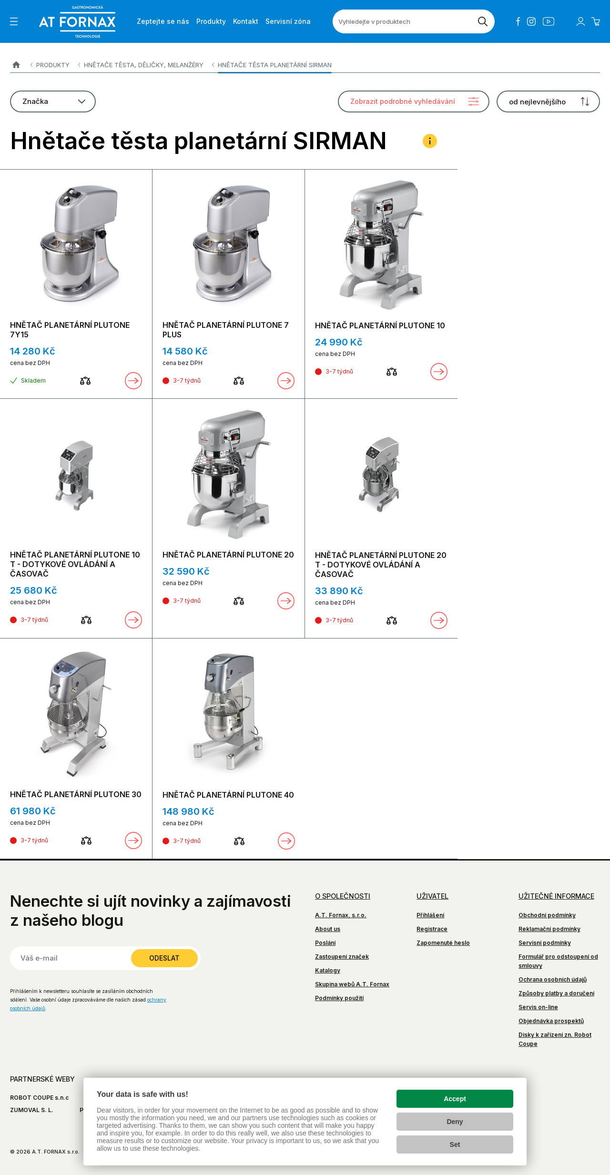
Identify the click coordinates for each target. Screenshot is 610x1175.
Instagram (531, 21)
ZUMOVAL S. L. (31, 1110)
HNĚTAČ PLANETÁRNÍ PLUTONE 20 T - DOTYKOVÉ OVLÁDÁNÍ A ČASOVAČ (381, 564)
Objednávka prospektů (551, 1020)
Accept (455, 1099)
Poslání (325, 942)
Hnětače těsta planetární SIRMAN (275, 65)
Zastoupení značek (342, 956)
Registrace (432, 928)
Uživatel (432, 896)
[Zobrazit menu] (14, 21)
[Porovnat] (85, 380)
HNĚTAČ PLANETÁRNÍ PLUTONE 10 (380, 325)
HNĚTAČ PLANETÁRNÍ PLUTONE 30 (76, 794)
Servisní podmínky (544, 942)
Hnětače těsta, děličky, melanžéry (143, 65)
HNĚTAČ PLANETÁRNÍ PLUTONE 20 (228, 554)
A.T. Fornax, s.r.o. (340, 915)
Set (455, 1144)
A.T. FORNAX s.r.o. (16, 65)
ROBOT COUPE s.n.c (39, 1097)
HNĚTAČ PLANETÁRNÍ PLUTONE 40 (228, 795)
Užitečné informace (556, 896)
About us (327, 928)
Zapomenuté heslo (443, 942)
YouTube (548, 21)
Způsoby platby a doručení (556, 993)
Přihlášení (430, 915)
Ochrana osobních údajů (552, 979)
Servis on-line (538, 1007)
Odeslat (164, 958)
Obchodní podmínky (547, 915)
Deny (455, 1121)
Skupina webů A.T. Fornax (352, 984)
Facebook (518, 21)
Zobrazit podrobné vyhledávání (402, 101)
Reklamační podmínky (549, 928)
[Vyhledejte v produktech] (402, 21)
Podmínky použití (339, 998)
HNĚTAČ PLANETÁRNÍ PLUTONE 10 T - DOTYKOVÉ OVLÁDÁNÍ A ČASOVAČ (75, 564)
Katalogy (327, 970)
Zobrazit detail (133, 380)
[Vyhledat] (483, 21)
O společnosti (342, 896)
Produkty (53, 65)
